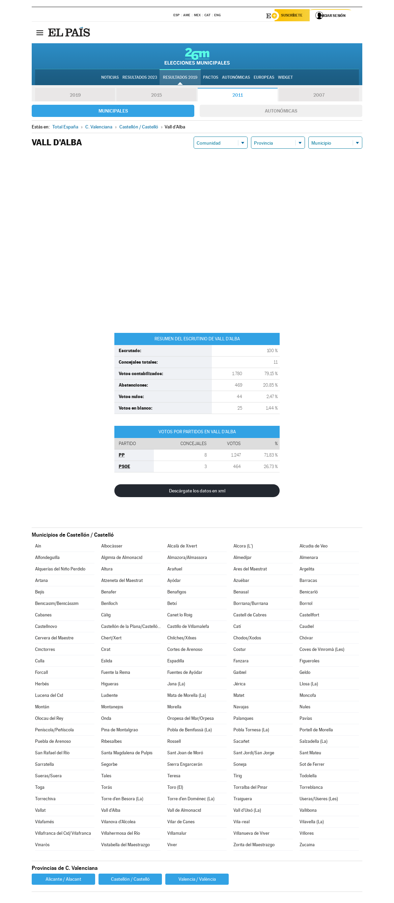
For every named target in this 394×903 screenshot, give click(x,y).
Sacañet (241, 742)
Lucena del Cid (49, 696)
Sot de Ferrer (312, 765)
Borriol (306, 604)
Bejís (39, 592)
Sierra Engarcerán (184, 765)
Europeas (264, 78)
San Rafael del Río (52, 753)
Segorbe (109, 765)
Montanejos (112, 707)
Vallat (40, 811)
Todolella (308, 776)
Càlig (106, 615)
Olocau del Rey (49, 719)
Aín (38, 547)
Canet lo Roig (179, 615)
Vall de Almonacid (184, 811)
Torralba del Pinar (250, 788)
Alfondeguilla (47, 558)
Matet (238, 696)
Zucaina (307, 845)
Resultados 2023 (139, 78)
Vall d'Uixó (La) (247, 811)
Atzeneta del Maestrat (122, 581)
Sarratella (44, 765)
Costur (239, 650)
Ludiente (109, 696)
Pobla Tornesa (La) (251, 730)
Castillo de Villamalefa (188, 627)
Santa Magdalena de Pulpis (126, 753)
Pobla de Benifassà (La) (189, 730)
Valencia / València (197, 880)
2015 (156, 96)
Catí (237, 627)
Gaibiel (239, 673)
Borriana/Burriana (250, 604)
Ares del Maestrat (250, 569)
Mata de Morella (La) (186, 696)
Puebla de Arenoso (53, 742)
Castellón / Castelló (130, 880)
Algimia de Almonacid (121, 558)
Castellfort (309, 615)
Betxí (172, 604)
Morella (174, 707)
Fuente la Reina (115, 673)
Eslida (106, 661)
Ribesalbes (111, 742)
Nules (305, 707)
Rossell (174, 742)
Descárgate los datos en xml (197, 491)
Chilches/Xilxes (181, 638)
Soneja (240, 765)
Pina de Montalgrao (119, 730)
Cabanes (43, 615)
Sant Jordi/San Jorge (253, 753)
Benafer (108, 592)
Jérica (239, 684)
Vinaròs (42, 845)
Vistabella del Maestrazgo (125, 845)
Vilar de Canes (181, 822)
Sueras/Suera (48, 776)
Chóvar (306, 638)
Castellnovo (46, 627)
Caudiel (307, 627)
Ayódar (174, 581)
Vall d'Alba (110, 811)
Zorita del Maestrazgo (254, 845)
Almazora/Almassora (187, 558)
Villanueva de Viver (251, 834)
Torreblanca (311, 788)
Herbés (42, 684)
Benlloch (109, 604)
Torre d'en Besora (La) (122, 799)
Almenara (309, 558)
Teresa (173, 776)
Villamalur (177, 834)
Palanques (243, 719)
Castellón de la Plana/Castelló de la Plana (131, 627)
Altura (107, 569)
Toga (40, 788)
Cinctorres (45, 650)
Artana (41, 581)
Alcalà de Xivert (182, 547)
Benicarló (309, 592)
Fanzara (241, 661)
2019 (75, 96)
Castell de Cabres (249, 615)
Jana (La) (176, 684)
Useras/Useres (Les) (319, 799)
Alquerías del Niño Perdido (60, 569)
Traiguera (242, 799)
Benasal (241, 592)
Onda (106, 719)
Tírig (237, 776)
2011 (237, 96)
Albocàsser (111, 547)
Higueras (109, 684)
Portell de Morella (316, 730)
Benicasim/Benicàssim (57, 604)
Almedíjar (242, 558)
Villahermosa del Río (120, 834)
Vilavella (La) (312, 822)
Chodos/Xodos (247, 638)
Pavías (306, 719)
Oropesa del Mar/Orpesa (190, 719)
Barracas (308, 581)
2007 (319, 96)
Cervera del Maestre (54, 638)
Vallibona (308, 811)
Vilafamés (44, 822)
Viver (172, 845)
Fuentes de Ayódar (184, 673)
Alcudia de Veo (314, 547)
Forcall (41, 673)
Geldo (305, 673)
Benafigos (176, 592)
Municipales (113, 112)
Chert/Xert (111, 638)
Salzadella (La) (314, 742)
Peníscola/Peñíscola (54, 730)
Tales (106, 776)
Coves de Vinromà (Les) (322, 650)
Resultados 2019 (180, 78)
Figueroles (309, 661)
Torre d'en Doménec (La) (191, 799)
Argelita (307, 569)
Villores (307, 834)
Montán (42, 707)
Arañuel (174, 569)
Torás (106, 788)
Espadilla (175, 661)
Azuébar (241, 581)
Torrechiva (45, 799)
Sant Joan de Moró (185, 753)
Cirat (105, 650)
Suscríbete (293, 16)
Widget (285, 78)
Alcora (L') (243, 547)
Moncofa (308, 696)
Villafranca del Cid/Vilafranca (63, 834)
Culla (40, 661)
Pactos (210, 78)
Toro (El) (175, 788)
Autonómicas (281, 112)
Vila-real (241, 822)
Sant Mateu (310, 753)
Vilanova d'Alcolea (118, 822)
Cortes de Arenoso (184, 650)
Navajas (241, 707)
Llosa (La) (309, 684)
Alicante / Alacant (63, 880)
